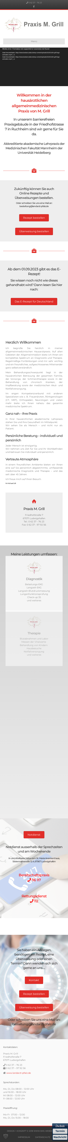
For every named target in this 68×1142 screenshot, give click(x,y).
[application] (34, 67)
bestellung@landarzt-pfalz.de (34, 206)
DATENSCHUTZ (42, 1137)
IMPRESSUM (24, 1137)
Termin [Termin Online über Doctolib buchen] (60, 1131)
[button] (5, 1136)
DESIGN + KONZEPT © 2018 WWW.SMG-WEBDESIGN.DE (34, 1131)
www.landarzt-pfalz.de (18, 1073)
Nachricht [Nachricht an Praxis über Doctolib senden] (60, 1137)
